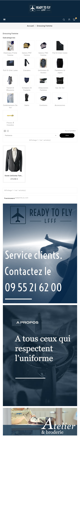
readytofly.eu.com (21, 198)
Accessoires (60, 105)
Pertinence (31, 135)
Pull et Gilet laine (10, 70)
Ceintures (43, 105)
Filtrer (67, 135)
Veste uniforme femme (14, 176)
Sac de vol (59, 88)
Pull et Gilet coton (59, 53)
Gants (26, 105)
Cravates (26, 70)
